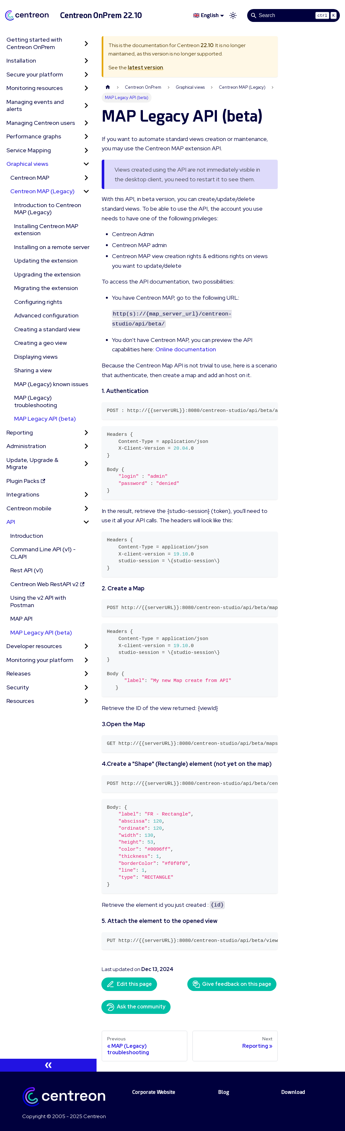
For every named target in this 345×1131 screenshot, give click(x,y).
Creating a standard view (47, 329)
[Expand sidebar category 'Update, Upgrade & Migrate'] (86, 464)
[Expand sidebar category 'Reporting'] (86, 432)
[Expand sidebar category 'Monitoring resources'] (86, 88)
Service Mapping (28, 150)
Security (17, 687)
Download (293, 1092)
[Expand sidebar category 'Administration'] (86, 446)
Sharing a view (33, 370)
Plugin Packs (25, 481)
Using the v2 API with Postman (38, 601)
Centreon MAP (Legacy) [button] (42, 191)
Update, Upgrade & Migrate (32, 463)
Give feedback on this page (231, 984)
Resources (20, 701)
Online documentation (185, 349)
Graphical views (27, 163)
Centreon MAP (29, 177)
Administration (26, 446)
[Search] (293, 15)
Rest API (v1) (26, 570)
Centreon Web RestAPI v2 (47, 584)
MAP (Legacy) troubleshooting (35, 401)
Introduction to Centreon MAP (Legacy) (47, 208)
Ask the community (136, 1007)
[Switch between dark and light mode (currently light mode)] (233, 15)
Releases (18, 673)
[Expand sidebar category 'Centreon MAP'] (86, 178)
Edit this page (129, 984)
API (10, 521)
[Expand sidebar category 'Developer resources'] (86, 646)
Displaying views (36, 356)
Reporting (19, 432)
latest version (145, 67)
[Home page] (108, 87)
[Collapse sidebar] (48, 1065)
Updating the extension (46, 260)
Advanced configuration (46, 315)
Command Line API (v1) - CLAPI (43, 552)
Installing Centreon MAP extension (46, 229)
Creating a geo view (40, 342)
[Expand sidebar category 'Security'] (86, 687)
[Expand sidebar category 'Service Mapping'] (86, 150)
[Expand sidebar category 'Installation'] (86, 61)
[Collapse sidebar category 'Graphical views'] (86, 164)
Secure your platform (34, 74)
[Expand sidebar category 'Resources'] (86, 701)
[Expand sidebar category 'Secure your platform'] (86, 74)
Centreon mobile (28, 508)
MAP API (21, 618)
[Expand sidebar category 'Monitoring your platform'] (86, 660)
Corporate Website (153, 1092)
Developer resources (34, 646)
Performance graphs (33, 136)
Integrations (22, 494)
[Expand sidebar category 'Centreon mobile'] (86, 508)
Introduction (26, 535)
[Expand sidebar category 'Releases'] (86, 673)
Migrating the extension (46, 288)
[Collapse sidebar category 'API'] (86, 522)
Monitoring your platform (39, 660)
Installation (21, 60)
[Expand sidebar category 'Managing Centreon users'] (86, 123)
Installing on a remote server (51, 247)
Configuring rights (38, 301)
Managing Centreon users (40, 122)
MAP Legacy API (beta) (45, 418)
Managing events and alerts (35, 105)
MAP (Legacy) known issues (51, 384)
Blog (223, 1092)
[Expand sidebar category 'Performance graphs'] (86, 136)
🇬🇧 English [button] (206, 15)
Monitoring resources (34, 88)
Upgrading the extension (47, 274)
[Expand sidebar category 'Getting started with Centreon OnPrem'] (86, 43)
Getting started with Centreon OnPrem (34, 43)
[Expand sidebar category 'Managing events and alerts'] (86, 105)
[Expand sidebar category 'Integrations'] (86, 494)
